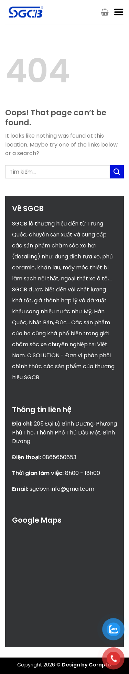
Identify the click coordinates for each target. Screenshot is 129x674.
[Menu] (119, 12)
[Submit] (117, 171)
